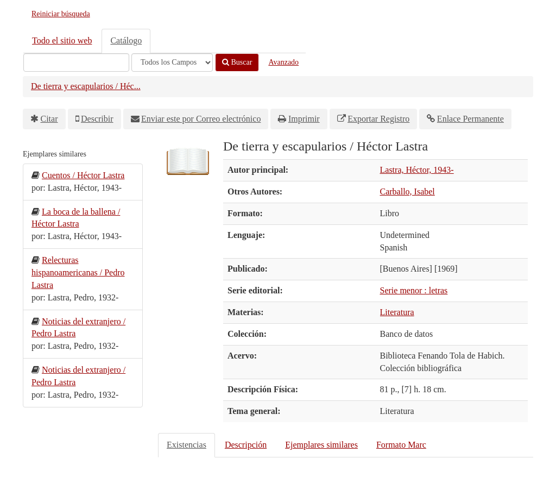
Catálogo (126, 40)
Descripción (246, 444)
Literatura (397, 312)
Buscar (237, 62)
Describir (97, 118)
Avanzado (283, 62)
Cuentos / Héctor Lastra (83, 175)
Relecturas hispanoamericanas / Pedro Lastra (78, 272)
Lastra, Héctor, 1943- (417, 169)
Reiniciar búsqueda (60, 14)
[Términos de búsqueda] (76, 62)
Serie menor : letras (414, 290)
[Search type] (172, 62)
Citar (49, 118)
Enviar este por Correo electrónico (201, 118)
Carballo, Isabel (407, 191)
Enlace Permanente (470, 118)
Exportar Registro (378, 118)
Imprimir (304, 118)
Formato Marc (401, 444)
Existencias (186, 444)
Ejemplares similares (321, 444)
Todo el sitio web (62, 40)
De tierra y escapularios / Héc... (86, 86)
